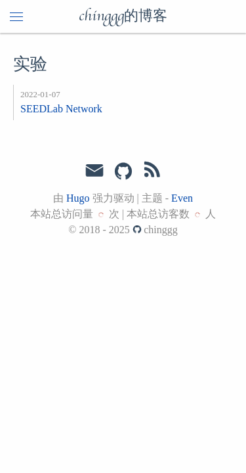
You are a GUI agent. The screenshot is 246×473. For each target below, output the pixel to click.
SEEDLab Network (61, 108)
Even (182, 198)
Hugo (78, 198)
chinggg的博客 (123, 16)
